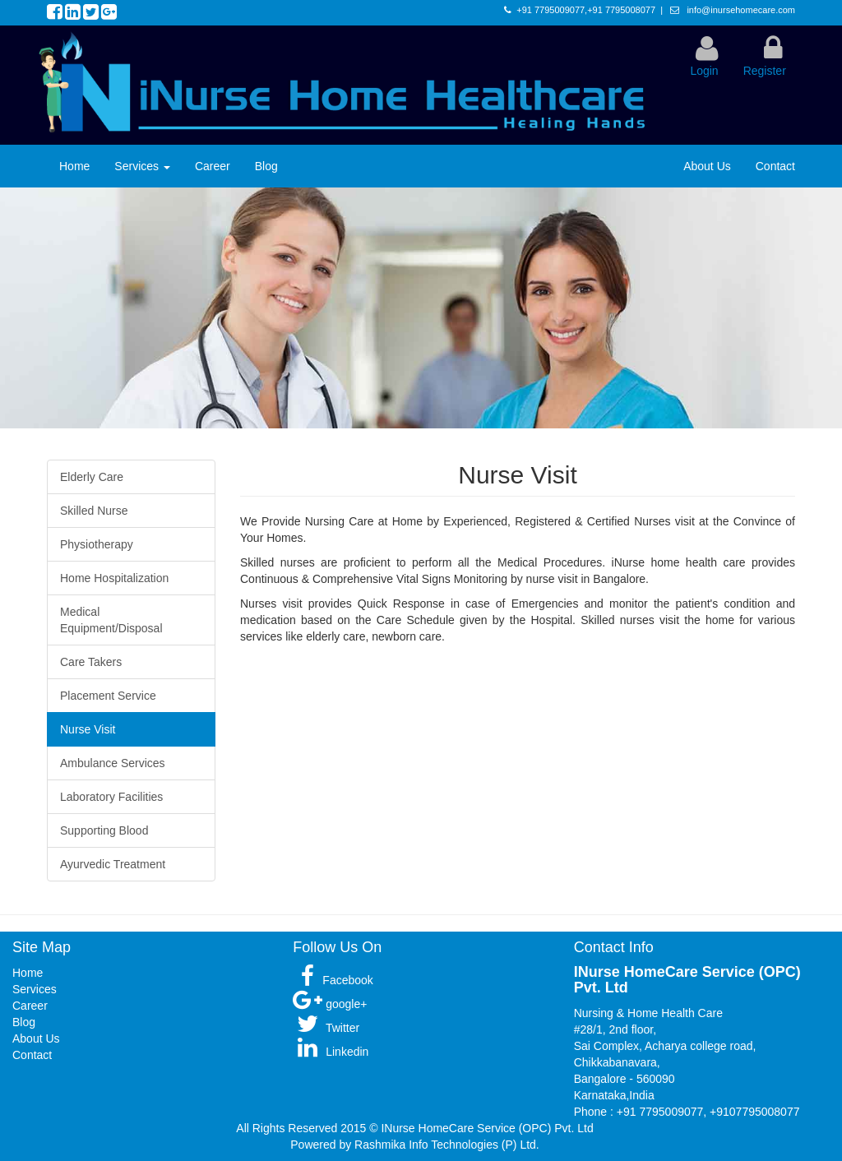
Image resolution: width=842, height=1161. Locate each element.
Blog (266, 166)
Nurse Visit (87, 729)
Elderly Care (91, 476)
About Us (707, 166)
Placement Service (108, 695)
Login (704, 70)
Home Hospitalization (114, 578)
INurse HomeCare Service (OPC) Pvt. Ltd (487, 1128)
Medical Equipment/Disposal (111, 620)
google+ (330, 1004)
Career (212, 166)
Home (74, 166)
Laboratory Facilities (111, 796)
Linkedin (330, 1051)
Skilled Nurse (93, 510)
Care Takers (91, 661)
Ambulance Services (112, 763)
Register (764, 70)
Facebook (332, 980)
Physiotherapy (96, 544)
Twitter (326, 1027)
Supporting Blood (104, 830)
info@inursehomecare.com (739, 10)
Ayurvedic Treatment (112, 864)
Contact (775, 166)
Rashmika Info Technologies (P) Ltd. (446, 1144)
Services (142, 166)
